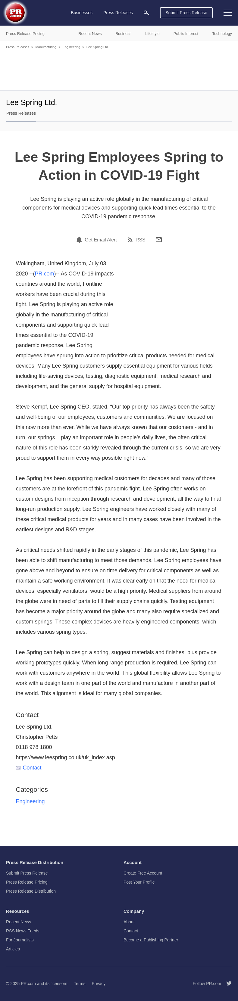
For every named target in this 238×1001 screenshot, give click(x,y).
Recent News (18, 921)
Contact (29, 768)
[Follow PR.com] (226, 983)
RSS (141, 240)
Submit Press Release (186, 12)
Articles (13, 949)
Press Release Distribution (31, 891)
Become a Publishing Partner (151, 939)
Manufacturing (45, 47)
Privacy (98, 983)
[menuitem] (146, 12)
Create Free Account (143, 873)
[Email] (158, 239)
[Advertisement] (119, 69)
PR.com (44, 274)
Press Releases (17, 47)
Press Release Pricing (27, 882)
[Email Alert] (80, 239)
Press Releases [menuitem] (118, 12)
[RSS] (131, 239)
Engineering (71, 47)
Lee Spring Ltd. (97, 47)
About (129, 921)
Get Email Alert (101, 240)
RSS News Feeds (22, 930)
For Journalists (20, 939)
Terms (79, 983)
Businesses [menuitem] (81, 12)
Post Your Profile (139, 882)
